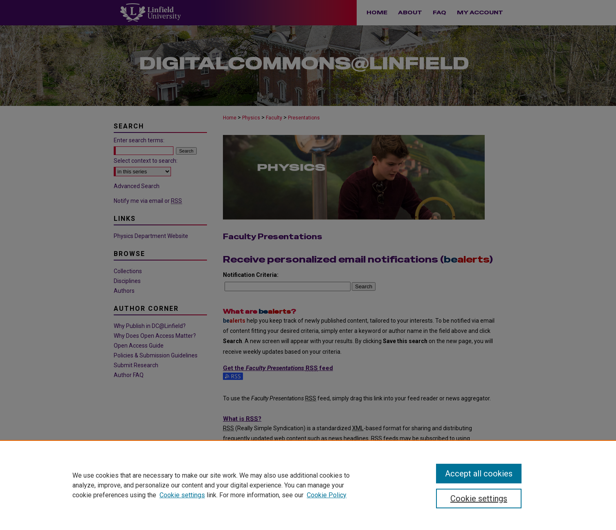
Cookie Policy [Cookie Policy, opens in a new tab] (326, 495)
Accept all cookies (479, 473)
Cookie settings (182, 495)
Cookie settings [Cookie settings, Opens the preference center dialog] (478, 498)
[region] (308, 485)
